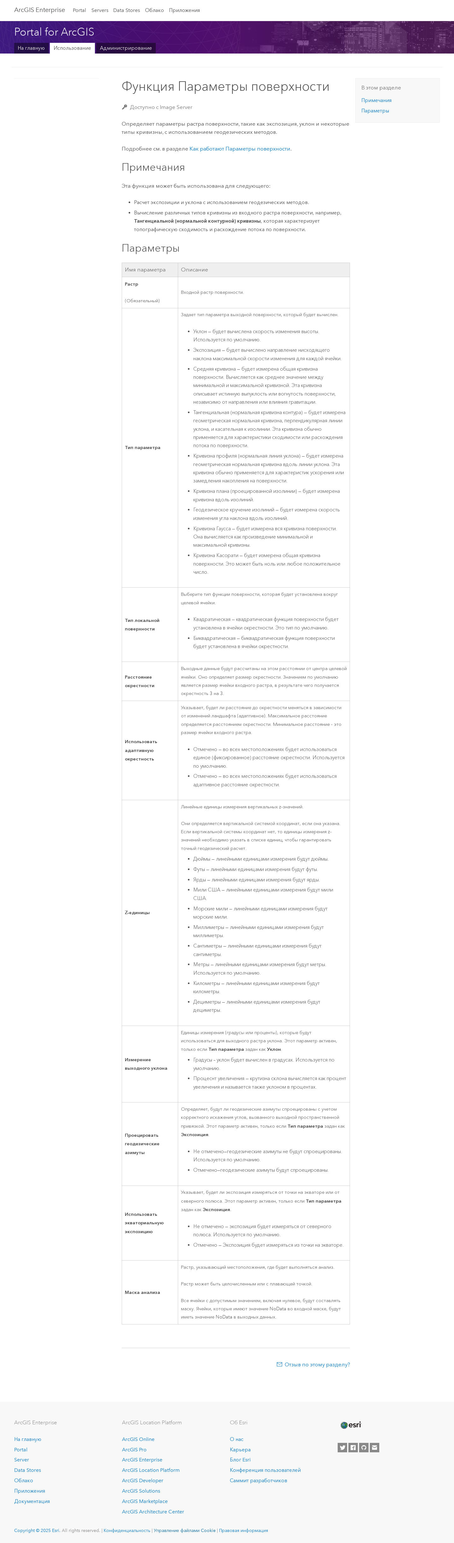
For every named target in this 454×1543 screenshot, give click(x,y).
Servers (99, 10)
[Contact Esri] (374, 1447)
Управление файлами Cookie (185, 1530)
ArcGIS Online (138, 1439)
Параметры (375, 111)
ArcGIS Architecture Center (153, 1512)
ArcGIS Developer (142, 1480)
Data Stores (126, 10)
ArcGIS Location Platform (151, 1470)
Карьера (240, 1450)
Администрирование (126, 48)
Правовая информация (243, 1530)
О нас (236, 1439)
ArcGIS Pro (134, 1450)
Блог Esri (240, 1460)
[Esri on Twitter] (342, 1447)
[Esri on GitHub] (364, 1447)
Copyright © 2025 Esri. (37, 1530)
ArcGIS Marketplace (145, 1501)
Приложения (184, 10)
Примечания (376, 100)
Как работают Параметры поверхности (239, 148)
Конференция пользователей (265, 1470)
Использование (72, 48)
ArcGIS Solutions (141, 1491)
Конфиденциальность (127, 1530)
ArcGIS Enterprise (39, 10)
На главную (31, 48)
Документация (32, 1501)
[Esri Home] (351, 1425)
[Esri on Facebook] (353, 1447)
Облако (154, 10)
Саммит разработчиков (258, 1480)
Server (21, 1460)
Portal (79, 10)
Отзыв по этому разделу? (317, 1364)
